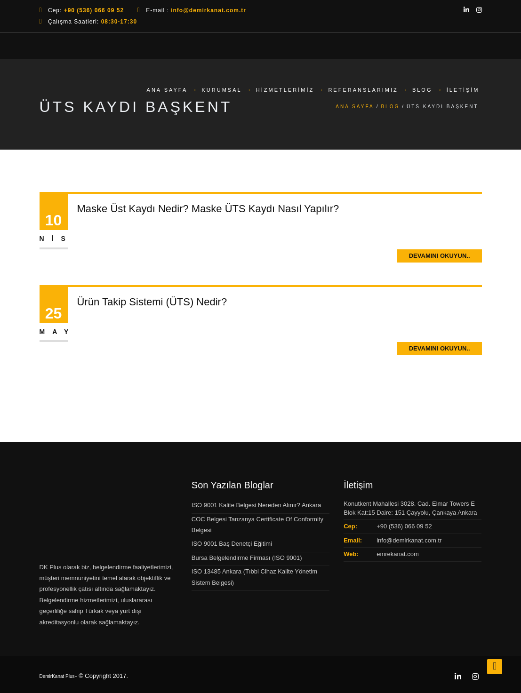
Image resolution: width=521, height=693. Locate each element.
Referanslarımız (363, 90)
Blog (422, 90)
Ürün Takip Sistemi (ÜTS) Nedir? (152, 302)
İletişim (463, 90)
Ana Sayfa (167, 90)
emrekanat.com (398, 554)
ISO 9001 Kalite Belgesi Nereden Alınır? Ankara (256, 505)
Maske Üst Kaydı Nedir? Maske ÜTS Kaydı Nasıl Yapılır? (208, 209)
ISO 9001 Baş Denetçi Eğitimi (232, 543)
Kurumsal (222, 90)
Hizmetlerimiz (285, 90)
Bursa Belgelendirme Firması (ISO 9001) (247, 557)
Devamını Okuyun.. (439, 255)
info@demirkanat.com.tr (409, 540)
